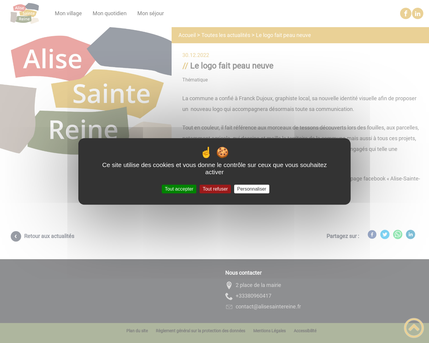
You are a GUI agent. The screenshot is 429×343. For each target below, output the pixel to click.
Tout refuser (215, 188)
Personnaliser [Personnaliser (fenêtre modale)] (251, 188)
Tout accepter (179, 188)
